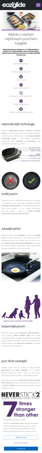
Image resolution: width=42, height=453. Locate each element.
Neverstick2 (31, 141)
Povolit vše (21, 448)
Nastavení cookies (21, 443)
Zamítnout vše (21, 437)
